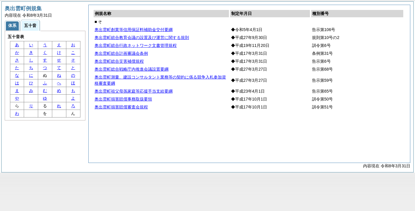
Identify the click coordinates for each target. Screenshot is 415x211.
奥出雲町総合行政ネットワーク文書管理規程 (136, 45)
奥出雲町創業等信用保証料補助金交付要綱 (134, 29)
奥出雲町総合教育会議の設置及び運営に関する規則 (142, 37)
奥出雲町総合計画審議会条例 (121, 53)
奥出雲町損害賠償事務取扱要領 (123, 99)
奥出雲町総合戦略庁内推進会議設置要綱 (131, 69)
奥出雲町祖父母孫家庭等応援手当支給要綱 (134, 91)
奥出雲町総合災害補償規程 (119, 61)
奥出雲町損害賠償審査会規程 (121, 107)
